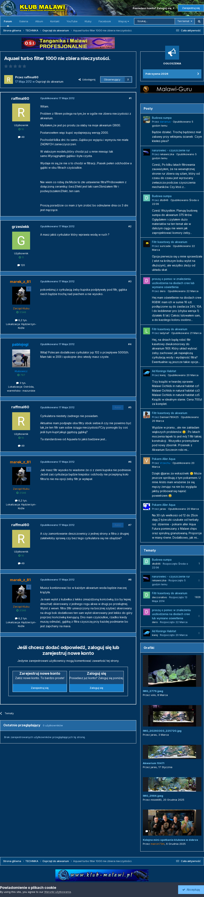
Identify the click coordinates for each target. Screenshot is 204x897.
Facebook (105, 21)
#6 (129, 461)
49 (21, 136)
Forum (8, 23)
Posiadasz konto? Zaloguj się (153, 8)
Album (39, 21)
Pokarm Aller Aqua (163, 459)
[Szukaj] (154, 21)
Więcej (123, 21)
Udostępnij (86, 79)
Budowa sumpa (162, 117)
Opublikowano (183, 291)
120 (21, 265)
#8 (129, 579)
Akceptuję (191, 889)
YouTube (72, 21)
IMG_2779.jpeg (153, 691)
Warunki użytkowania (57, 891)
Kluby (88, 21)
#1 (130, 98)
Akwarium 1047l (153, 763)
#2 (129, 226)
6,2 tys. (21, 320)
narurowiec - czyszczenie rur (171, 150)
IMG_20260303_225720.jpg (162, 730)
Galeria (23, 21)
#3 (129, 281)
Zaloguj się (96, 687)
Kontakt (54, 21)
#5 (129, 407)
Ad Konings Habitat (164, 371)
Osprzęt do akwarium (49, 81)
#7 (129, 524)
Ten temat (183, 21)
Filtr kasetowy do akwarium (169, 242)
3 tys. (21, 382)
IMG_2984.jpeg (153, 795)
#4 (129, 344)
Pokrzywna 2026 (156, 73)
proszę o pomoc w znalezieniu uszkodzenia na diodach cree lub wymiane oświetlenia (173, 283)
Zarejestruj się (191, 8)
